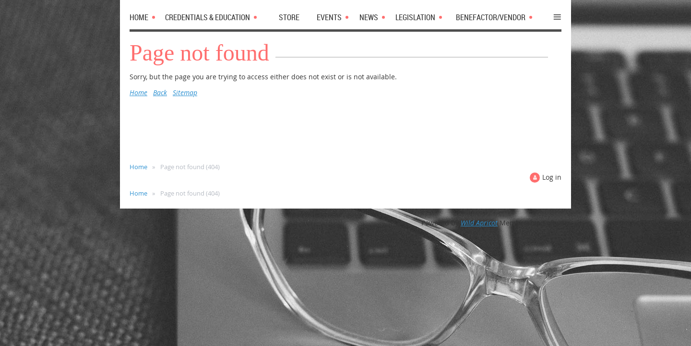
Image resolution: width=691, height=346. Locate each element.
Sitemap (185, 92)
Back (160, 92)
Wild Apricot (479, 222)
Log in (551, 177)
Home (138, 92)
